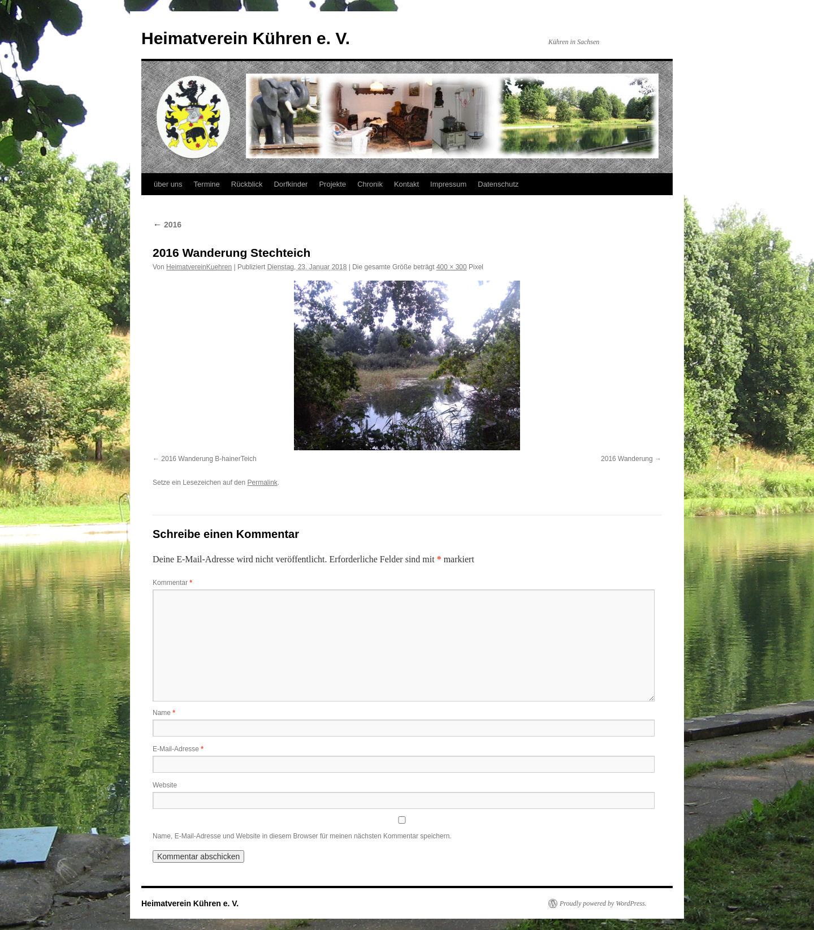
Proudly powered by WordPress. (603, 903)
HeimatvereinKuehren (199, 267)
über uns (168, 184)
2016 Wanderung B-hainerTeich (208, 459)
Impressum (448, 184)
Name (164, 713)
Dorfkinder (291, 184)
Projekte (332, 184)
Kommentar (172, 583)
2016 (167, 224)
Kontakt (406, 184)
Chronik (370, 184)
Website (165, 785)
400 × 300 (451, 267)
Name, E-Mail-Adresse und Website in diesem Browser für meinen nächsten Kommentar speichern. (302, 836)
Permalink (262, 482)
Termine (207, 184)
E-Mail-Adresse (178, 749)
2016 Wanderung (627, 459)
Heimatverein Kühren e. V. (245, 38)
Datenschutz (498, 184)
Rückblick (247, 184)
